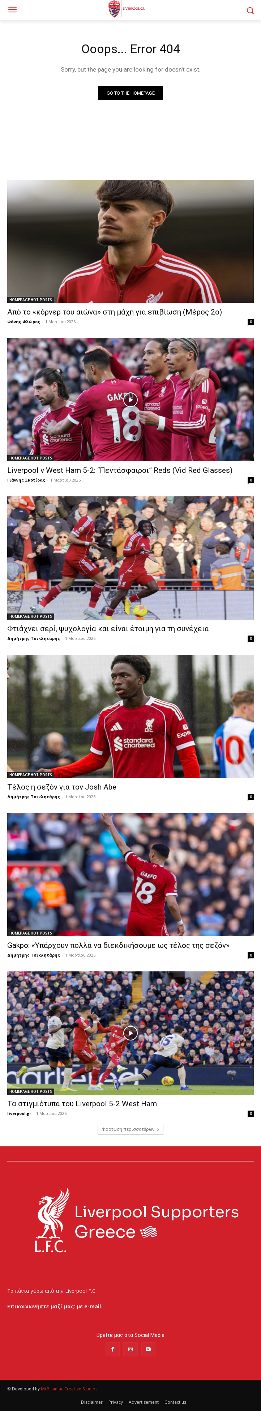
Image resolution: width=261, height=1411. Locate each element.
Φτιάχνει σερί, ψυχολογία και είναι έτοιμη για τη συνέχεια (109, 628)
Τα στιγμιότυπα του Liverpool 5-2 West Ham (82, 1103)
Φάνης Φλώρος (23, 321)
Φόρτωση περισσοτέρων (130, 1129)
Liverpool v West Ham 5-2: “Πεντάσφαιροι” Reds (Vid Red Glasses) (119, 470)
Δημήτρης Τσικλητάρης (33, 638)
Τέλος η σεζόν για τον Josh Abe (61, 787)
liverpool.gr (19, 1113)
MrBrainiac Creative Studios (69, 1388)
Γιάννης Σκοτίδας (26, 480)
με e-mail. (89, 1306)
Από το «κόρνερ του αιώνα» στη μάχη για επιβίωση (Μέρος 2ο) (114, 312)
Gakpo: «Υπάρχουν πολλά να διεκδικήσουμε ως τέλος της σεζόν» (118, 945)
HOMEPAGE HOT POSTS (30, 299)
